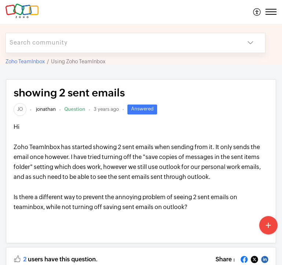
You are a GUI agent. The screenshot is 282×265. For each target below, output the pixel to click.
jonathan (45, 109)
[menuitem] (257, 11)
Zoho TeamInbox (25, 61)
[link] (20, 109)
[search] (121, 43)
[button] (257, 11)
